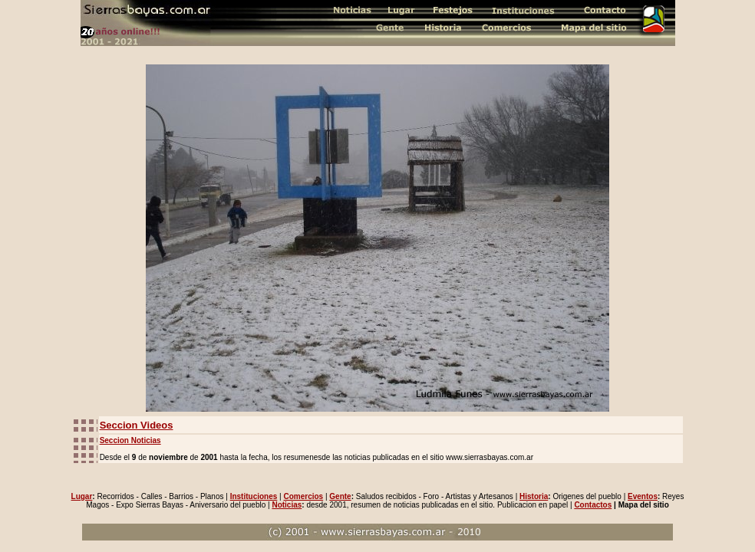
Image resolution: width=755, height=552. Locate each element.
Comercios (303, 496)
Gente (340, 496)
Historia (533, 496)
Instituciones (254, 496)
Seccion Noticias (130, 440)
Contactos (593, 505)
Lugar (82, 496)
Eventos (643, 496)
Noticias (287, 505)
